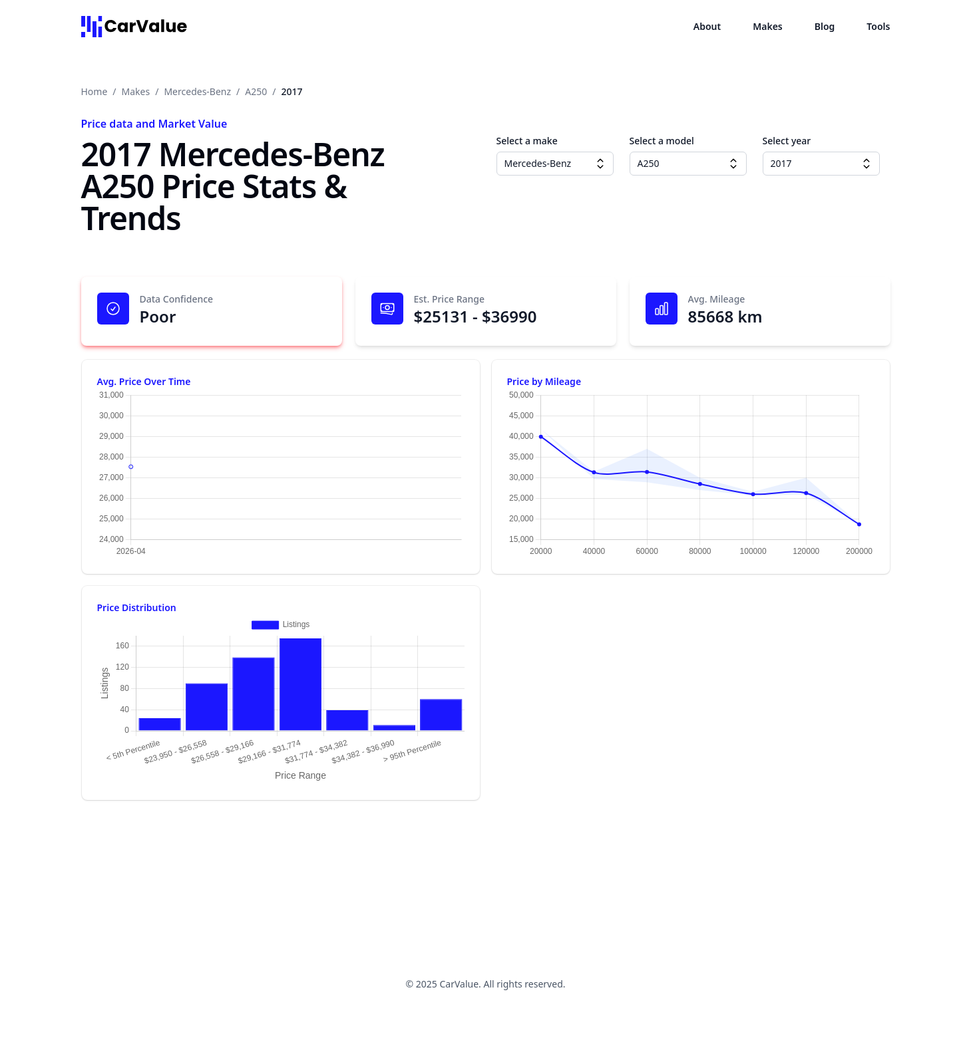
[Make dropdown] (600, 164)
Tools (878, 26)
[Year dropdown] (866, 164)
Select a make (527, 140)
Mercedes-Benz (197, 91)
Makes (768, 26)
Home (94, 91)
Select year (787, 140)
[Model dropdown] (733, 164)
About (707, 26)
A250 (256, 91)
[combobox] (555, 164)
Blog (825, 26)
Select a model (662, 140)
